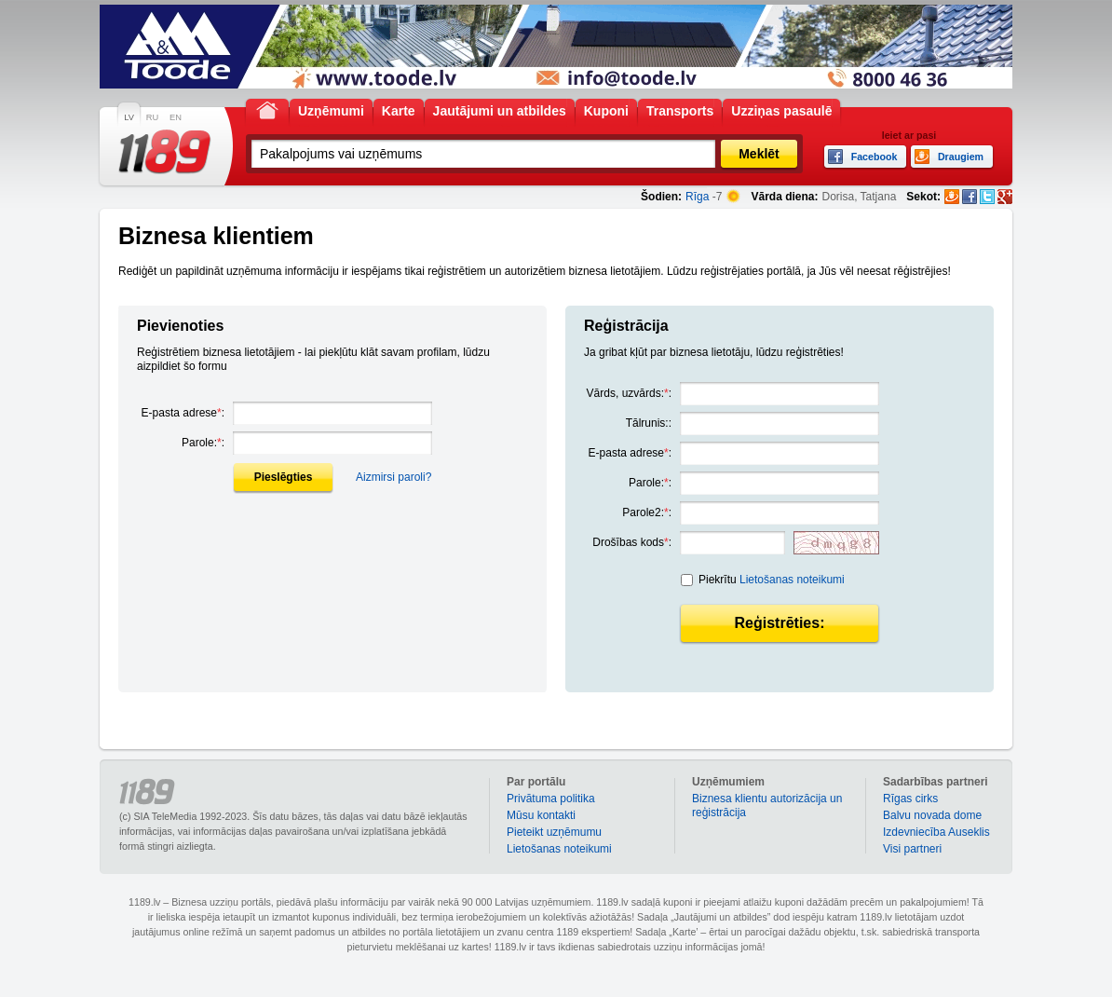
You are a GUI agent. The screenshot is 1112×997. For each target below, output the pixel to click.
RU (152, 117)
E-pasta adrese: (183, 412)
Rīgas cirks (910, 798)
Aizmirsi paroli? (393, 477)
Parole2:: (646, 512)
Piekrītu (771, 579)
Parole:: (203, 442)
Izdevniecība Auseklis (936, 832)
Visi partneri (912, 848)
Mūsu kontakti (541, 815)
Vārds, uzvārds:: (629, 393)
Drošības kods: (631, 542)
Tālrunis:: (648, 423)
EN (176, 117)
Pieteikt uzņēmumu (554, 832)
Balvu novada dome (932, 815)
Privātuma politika (551, 798)
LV (129, 117)
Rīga (697, 196)
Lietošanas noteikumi (792, 579)
